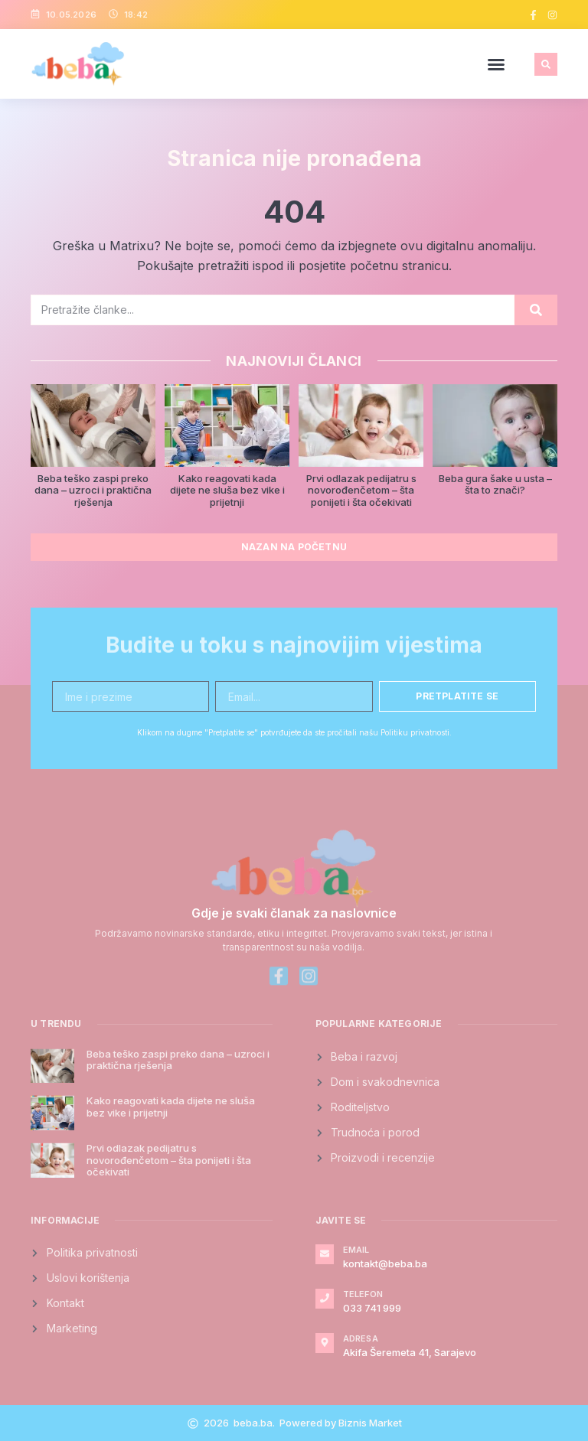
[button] (496, 64)
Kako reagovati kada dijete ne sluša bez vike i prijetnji (227, 490)
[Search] (535, 310)
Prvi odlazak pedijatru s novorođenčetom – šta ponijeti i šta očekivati (361, 490)
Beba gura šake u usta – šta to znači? (495, 484)
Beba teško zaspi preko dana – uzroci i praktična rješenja (93, 490)
